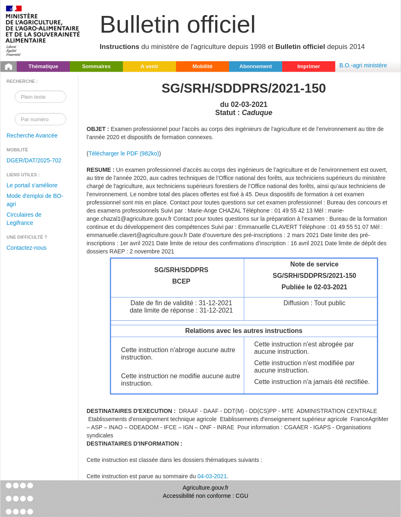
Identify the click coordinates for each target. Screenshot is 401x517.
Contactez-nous (27, 247)
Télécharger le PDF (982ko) (124, 153)
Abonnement (255, 66)
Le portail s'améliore (32, 185)
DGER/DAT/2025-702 (34, 160)
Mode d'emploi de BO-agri (35, 200)
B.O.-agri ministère (363, 65)
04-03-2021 (212, 476)
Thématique (43, 66)
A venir (149, 66)
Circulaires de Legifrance (24, 218)
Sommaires (96, 66)
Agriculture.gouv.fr (206, 487)
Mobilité (202, 66)
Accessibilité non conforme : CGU (205, 496)
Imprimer (308, 66)
